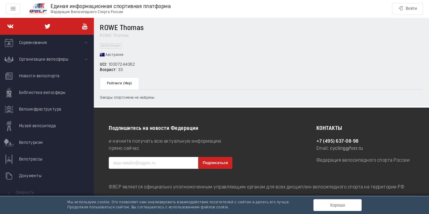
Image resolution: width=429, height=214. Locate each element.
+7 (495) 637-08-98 (337, 141)
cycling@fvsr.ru (346, 148)
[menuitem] (47, 43)
